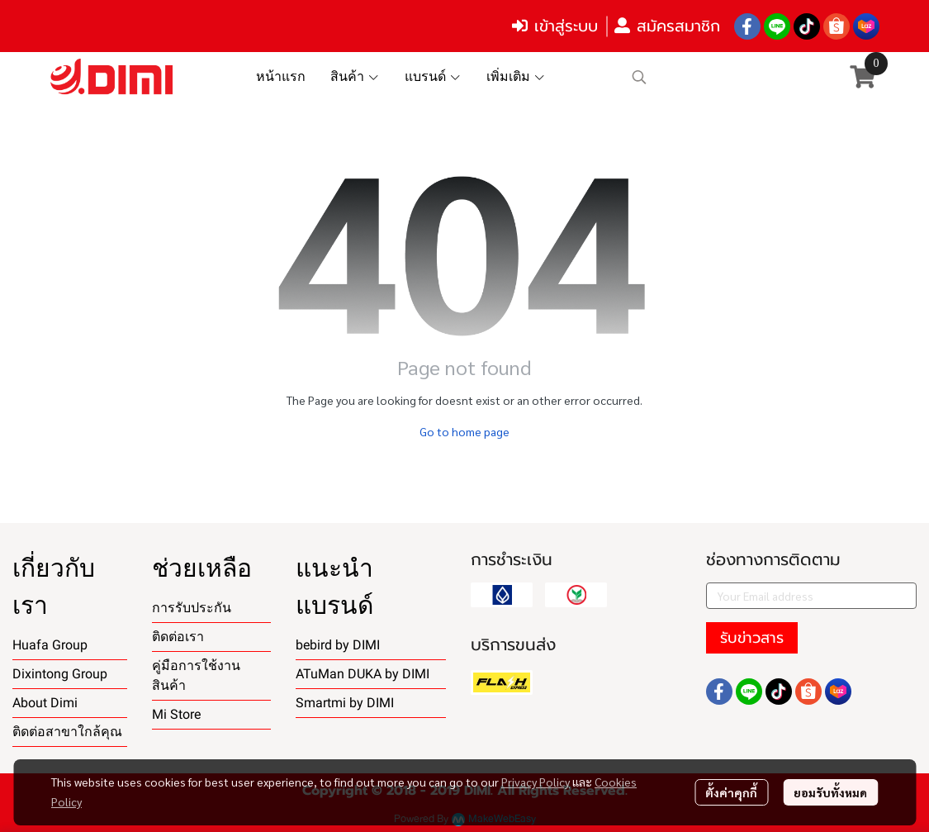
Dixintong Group (59, 674)
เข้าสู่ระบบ (555, 26)
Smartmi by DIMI (345, 703)
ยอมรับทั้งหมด (830, 792)
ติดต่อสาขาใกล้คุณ (67, 731)
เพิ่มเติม (516, 76)
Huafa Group (50, 645)
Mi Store (176, 714)
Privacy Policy (535, 781)
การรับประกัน (191, 608)
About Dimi (45, 703)
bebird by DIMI (338, 645)
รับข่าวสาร (752, 637)
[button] (731, 76)
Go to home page (464, 431)
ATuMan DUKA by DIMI (362, 674)
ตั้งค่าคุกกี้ (731, 792)
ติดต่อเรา (178, 636)
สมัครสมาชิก (667, 26)
